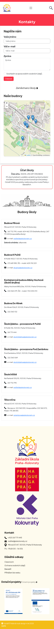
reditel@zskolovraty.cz (23, 238)
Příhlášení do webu (12, 572)
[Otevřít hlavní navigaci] (30, 8)
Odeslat (8, 79)
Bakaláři (7, 569)
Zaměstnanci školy (27, 87)
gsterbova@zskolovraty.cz (24, 415)
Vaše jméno (10, 37)
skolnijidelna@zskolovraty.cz (25, 337)
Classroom (9, 562)
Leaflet (27, 155)
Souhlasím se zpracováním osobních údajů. (24, 74)
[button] (27, 126)
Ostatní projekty (29, 582)
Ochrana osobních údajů (14, 565)
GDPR (3, 626)
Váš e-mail (9, 46)
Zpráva (7, 56)
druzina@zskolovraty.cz (23, 267)
